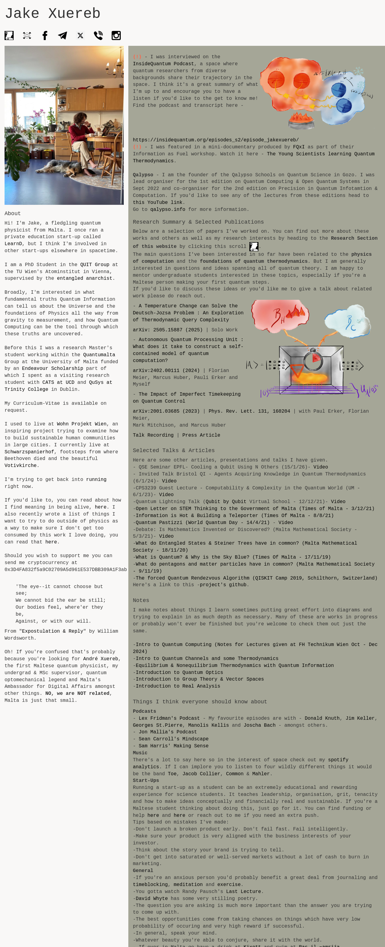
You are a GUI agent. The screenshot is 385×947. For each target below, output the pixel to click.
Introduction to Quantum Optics (179, 672)
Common (200, 774)
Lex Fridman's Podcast (169, 718)
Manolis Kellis (208, 725)
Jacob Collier (166, 774)
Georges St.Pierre (157, 725)
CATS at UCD (58, 382)
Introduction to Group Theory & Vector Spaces (200, 679)
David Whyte (152, 891)
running (96, 479)
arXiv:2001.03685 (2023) (166, 411)
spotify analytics (352, 760)
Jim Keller (360, 718)
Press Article (201, 435)
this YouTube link (157, 202)
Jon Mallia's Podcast (168, 732)
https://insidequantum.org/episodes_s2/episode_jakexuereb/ (216, 140)
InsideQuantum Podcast (163, 64)
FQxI (299, 147)
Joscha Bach (260, 725)
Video (320, 467)
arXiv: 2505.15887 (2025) (168, 330)
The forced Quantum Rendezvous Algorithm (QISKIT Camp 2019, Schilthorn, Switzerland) (257, 578)
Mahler (226, 774)
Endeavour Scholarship (52, 368)
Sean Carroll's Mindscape (173, 739)
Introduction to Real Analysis (178, 686)
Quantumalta (99, 355)
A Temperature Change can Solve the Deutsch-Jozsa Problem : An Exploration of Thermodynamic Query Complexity (188, 313)
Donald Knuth (322, 718)
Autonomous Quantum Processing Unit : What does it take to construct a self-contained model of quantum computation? (188, 350)
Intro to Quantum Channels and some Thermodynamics (207, 658)
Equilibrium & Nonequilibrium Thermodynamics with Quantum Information (235, 665)
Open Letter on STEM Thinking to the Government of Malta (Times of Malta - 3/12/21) (255, 509)
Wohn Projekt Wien (81, 424)
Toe (137, 774)
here (100, 507)
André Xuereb (100, 659)
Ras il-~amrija (319, 940)
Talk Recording (153, 435)
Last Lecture (243, 884)
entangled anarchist (84, 278)
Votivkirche (21, 465)
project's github (223, 585)
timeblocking (150, 877)
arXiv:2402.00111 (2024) (166, 370)
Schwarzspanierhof (29, 452)
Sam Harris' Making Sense (173, 746)
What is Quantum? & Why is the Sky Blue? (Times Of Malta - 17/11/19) (233, 557)
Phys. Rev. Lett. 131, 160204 (249, 411)
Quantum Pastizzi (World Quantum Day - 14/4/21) (203, 522)
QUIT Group (96, 265)
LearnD (13, 244)
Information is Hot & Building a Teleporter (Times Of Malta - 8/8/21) (235, 515)
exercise (229, 877)
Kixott (252, 940)
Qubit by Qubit (226, 502)
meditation (188, 877)
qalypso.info (167, 209)
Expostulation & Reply (52, 631)
